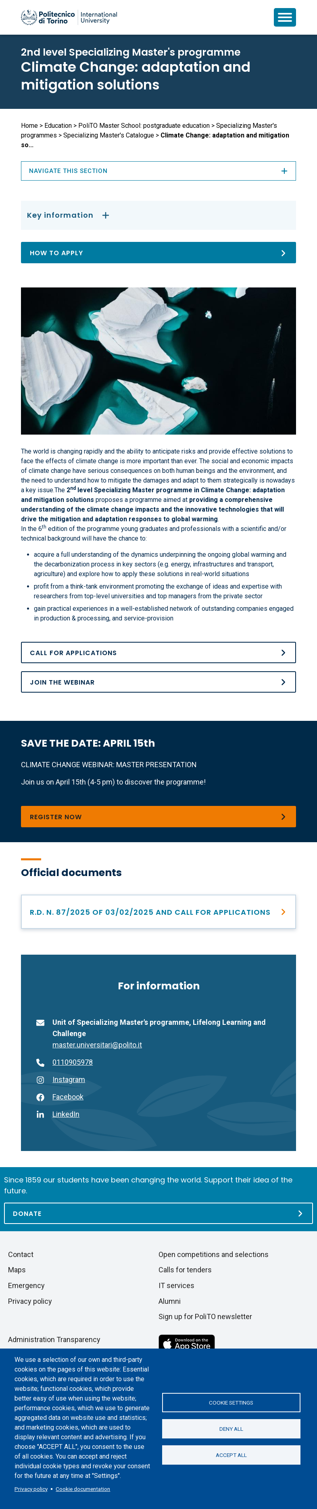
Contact (20, 1254)
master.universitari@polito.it (97, 1045)
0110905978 (72, 1062)
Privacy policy (31, 1489)
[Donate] (158, 1213)
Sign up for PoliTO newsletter (205, 1316)
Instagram (68, 1079)
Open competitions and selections (213, 1254)
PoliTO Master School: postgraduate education (144, 125)
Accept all (231, 1455)
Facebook (67, 1097)
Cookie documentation (83, 1489)
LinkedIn (65, 1114)
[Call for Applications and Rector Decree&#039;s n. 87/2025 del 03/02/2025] (158, 652)
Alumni (169, 1301)
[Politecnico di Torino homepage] (69, 17)
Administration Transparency (54, 1339)
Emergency (26, 1285)
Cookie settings (231, 1402)
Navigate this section (158, 171)
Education (58, 125)
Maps (17, 1269)
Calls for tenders (185, 1269)
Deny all (231, 1429)
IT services (176, 1285)
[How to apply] (158, 252)
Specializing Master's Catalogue (108, 135)
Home (29, 125)
